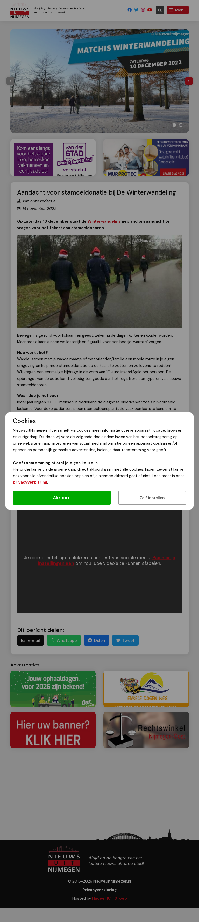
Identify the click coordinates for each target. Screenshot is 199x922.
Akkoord (62, 497)
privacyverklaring (30, 482)
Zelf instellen (152, 497)
